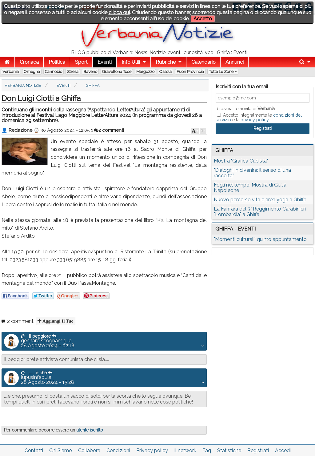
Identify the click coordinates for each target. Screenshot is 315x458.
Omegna (32, 71)
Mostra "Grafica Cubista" (241, 161)
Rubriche (166, 62)
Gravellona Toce (116, 71)
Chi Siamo (60, 450)
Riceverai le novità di (245, 108)
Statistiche (229, 450)
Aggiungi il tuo (57, 321)
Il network (185, 450)
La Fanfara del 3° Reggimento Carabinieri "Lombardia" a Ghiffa (260, 211)
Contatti (34, 450)
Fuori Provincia (190, 71)
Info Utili (131, 62)
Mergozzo (145, 71)
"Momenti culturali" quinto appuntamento (260, 239)
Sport (81, 62)
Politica (57, 62)
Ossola (165, 71)
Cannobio (53, 71)
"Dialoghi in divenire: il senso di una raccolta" (252, 173)
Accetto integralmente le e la (259, 117)
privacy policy (255, 119)
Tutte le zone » (223, 71)
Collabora (89, 450)
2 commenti (109, 130)
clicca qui (119, 12)
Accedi (283, 450)
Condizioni (118, 450)
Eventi (105, 62)
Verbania (10, 71)
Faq (206, 450)
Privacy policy (152, 450)
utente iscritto (89, 430)
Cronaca (29, 62)
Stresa (72, 71)
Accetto (202, 19)
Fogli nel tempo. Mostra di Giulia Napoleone (250, 187)
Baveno (90, 71)
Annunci (234, 62)
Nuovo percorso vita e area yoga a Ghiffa (260, 200)
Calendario (203, 62)
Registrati (258, 450)
